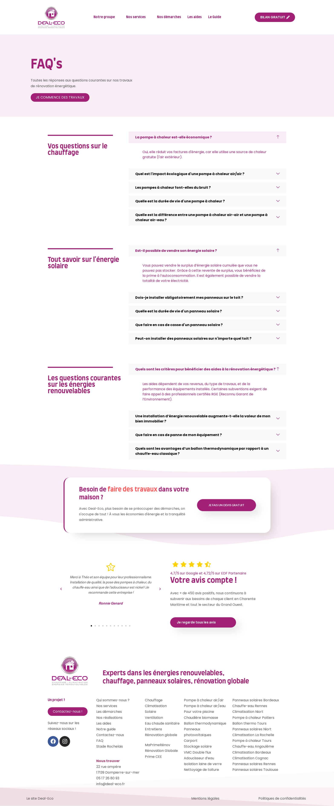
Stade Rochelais (109, 746)
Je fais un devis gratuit (190, 505)
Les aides (194, 17)
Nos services (137, 17)
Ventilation (154, 717)
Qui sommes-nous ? (113, 700)
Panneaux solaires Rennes (254, 764)
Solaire (150, 712)
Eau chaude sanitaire (162, 723)
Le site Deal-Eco (39, 798)
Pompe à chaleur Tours (251, 741)
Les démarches (109, 712)
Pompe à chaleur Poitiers (253, 717)
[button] (61, 589)
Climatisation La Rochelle (253, 735)
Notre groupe (106, 17)
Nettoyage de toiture (201, 770)
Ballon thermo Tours (249, 723)
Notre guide (106, 729)
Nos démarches (169, 17)
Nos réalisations (109, 717)
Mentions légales (205, 798)
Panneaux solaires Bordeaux (255, 700)
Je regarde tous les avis (196, 623)
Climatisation (156, 706)
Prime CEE (153, 756)
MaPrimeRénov (157, 745)
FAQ (99, 741)
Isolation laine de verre (203, 764)
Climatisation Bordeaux (251, 752)
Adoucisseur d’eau (199, 758)
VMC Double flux (197, 752)
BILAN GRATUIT (275, 17)
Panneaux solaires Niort (251, 729)
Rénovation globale (161, 735)
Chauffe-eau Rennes (249, 706)
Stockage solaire (198, 746)
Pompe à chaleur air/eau (205, 706)
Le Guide (216, 17)
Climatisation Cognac (250, 758)
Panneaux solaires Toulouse (255, 770)
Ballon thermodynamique (205, 723)
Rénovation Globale (161, 751)
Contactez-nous (110, 735)
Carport (190, 741)
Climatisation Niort (247, 712)
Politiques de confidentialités (282, 798)
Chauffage (154, 700)
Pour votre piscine (199, 712)
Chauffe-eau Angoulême (253, 746)
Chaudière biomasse (201, 717)
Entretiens (153, 729)
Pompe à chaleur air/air (204, 700)
